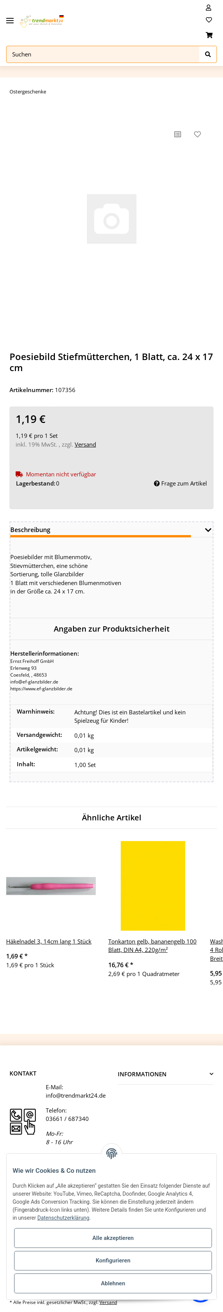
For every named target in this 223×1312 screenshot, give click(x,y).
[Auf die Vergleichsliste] (177, 134)
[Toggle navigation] (10, 18)
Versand (85, 444)
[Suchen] (103, 54)
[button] (208, 7)
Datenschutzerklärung (63, 1218)
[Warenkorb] (209, 35)
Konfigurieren (113, 1260)
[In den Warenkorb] (16, 112)
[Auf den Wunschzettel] (197, 134)
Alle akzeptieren (112, 1238)
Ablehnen (113, 1283)
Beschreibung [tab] (30, 530)
